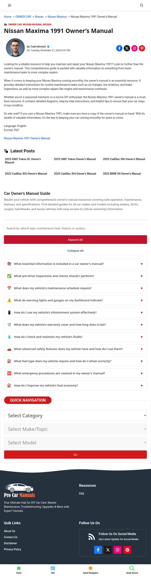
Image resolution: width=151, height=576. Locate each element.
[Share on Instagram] (134, 48)
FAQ (81, 493)
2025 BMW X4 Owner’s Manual (122, 173)
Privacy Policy (12, 549)
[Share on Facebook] (119, 48)
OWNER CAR (15, 24)
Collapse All (75, 250)
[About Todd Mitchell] (15, 48)
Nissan (47, 24)
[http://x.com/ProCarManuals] (108, 550)
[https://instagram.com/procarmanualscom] (118, 550)
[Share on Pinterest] (142, 48)
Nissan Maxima (32, 24)
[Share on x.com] (127, 48)
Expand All (75, 240)
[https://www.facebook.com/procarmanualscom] (98, 550)
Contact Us (10, 537)
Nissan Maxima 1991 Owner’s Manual (27, 138)
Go (75, 455)
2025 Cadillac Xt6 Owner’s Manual (124, 159)
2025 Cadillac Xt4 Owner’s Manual (75, 173)
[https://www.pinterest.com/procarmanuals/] (127, 550)
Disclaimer (10, 543)
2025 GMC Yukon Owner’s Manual (75, 159)
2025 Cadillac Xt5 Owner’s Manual (26, 173)
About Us (9, 531)
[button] (141, 5)
